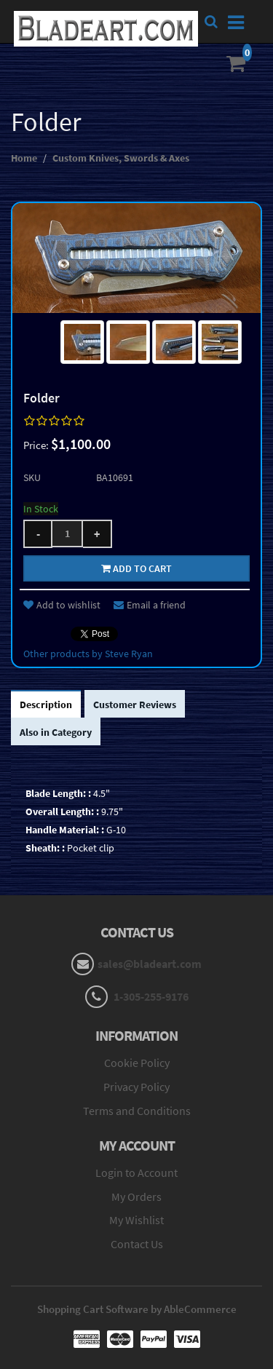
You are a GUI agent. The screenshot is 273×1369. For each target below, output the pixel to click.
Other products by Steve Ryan (88, 653)
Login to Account (136, 1172)
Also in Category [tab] (56, 732)
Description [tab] (46, 704)
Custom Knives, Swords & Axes (120, 157)
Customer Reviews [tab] (134, 704)
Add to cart (136, 568)
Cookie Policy (137, 1062)
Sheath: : (45, 847)
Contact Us (137, 1244)
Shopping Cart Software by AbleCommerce (137, 1309)
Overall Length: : (62, 811)
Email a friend (150, 604)
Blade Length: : (58, 793)
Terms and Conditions (137, 1110)
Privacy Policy (136, 1086)
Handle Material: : (64, 829)
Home (24, 157)
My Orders (136, 1196)
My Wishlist (136, 1220)
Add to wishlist (61, 604)
